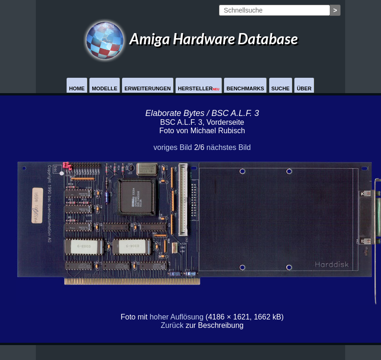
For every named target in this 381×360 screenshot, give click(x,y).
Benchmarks (245, 88)
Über (304, 88)
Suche (281, 88)
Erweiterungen (147, 88)
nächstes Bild (228, 147)
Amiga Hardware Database (190, 38)
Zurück (172, 325)
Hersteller (198, 88)
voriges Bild (172, 147)
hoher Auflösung (177, 317)
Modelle (104, 88)
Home (77, 88)
